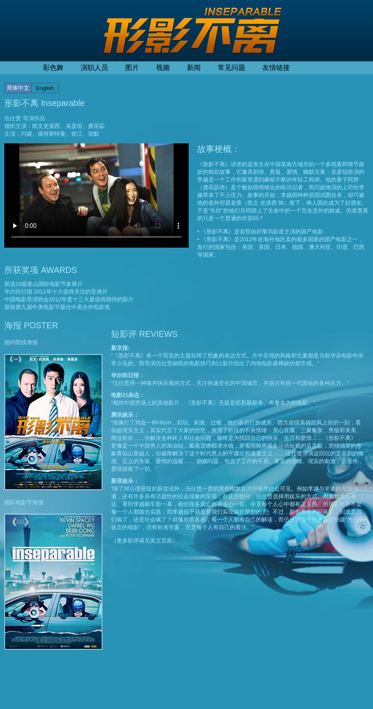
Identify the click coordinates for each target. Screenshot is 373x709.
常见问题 (231, 67)
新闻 (194, 67)
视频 (163, 67)
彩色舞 (53, 67)
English (45, 88)
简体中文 (18, 88)
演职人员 (94, 67)
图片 (132, 67)
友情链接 (276, 67)
